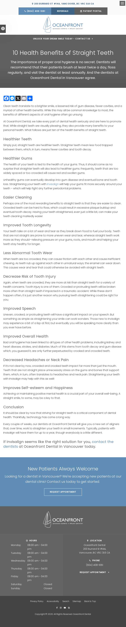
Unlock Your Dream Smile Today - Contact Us (61, 38)
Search (65, 601)
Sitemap (77, 601)
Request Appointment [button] (63, 491)
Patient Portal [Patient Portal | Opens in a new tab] (92, 11)
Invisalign (53, 184)
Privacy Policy (36, 601)
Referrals (63, 11)
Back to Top (90, 601)
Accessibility (53, 601)
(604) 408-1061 (36, 11)
